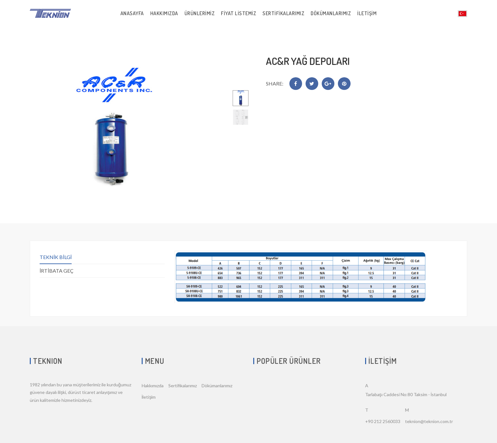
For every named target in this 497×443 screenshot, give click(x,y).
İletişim (367, 13)
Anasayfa (132, 13)
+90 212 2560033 (382, 421)
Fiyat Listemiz (238, 13)
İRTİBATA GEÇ (57, 271)
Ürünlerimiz (199, 13)
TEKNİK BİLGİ (56, 257)
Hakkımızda (164, 13)
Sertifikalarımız (283, 13)
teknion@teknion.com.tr (429, 421)
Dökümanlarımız (331, 13)
